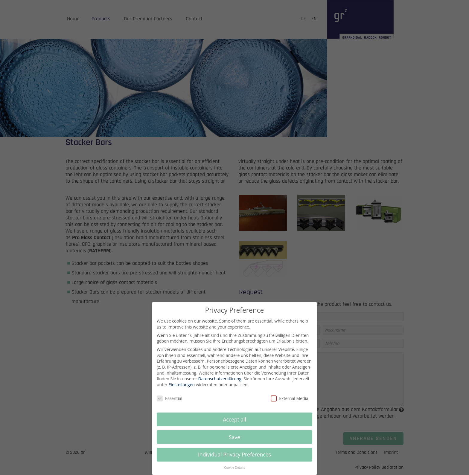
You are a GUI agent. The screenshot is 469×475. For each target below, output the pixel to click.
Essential (169, 402)
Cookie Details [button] (234, 472)
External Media (289, 402)
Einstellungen (181, 389)
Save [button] (234, 441)
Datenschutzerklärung (219, 383)
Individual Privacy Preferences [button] (234, 458)
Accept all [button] (234, 423)
